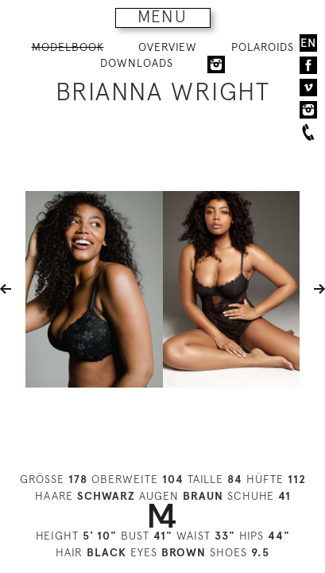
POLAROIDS (262, 47)
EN (308, 43)
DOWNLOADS (136, 63)
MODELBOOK (68, 47)
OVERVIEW (167, 47)
